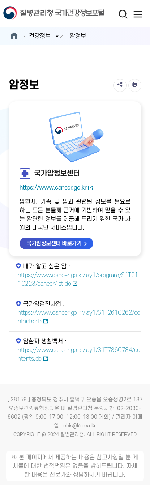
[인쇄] (134, 85)
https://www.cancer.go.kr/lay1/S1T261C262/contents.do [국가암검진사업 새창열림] (79, 317)
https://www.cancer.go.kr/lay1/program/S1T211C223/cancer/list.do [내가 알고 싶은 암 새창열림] (78, 279)
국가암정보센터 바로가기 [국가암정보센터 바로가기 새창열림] (53, 243)
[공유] (120, 85)
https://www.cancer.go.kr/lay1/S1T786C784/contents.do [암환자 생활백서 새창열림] (79, 354)
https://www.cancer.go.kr (56, 187)
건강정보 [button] (44, 36)
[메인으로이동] (14, 36)
